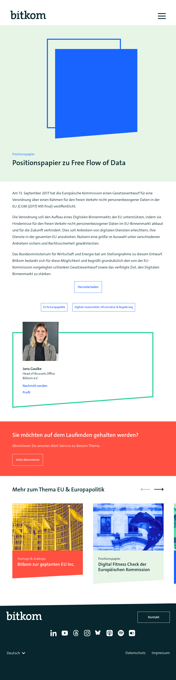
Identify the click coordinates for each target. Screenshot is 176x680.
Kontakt (153, 617)
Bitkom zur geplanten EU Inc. (45, 564)
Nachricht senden (35, 386)
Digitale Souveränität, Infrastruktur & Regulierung (104, 307)
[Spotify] (121, 636)
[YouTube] (65, 636)
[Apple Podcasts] (110, 636)
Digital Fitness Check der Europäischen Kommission (124, 567)
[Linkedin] (54, 636)
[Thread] (76, 636)
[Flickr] (133, 636)
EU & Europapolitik (54, 307)
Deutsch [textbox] (13, 653)
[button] (159, 489)
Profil (26, 392)
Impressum (161, 652)
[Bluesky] (99, 636)
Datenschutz (135, 652)
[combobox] (16, 653)
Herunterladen (88, 287)
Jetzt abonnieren (27, 459)
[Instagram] (88, 636)
